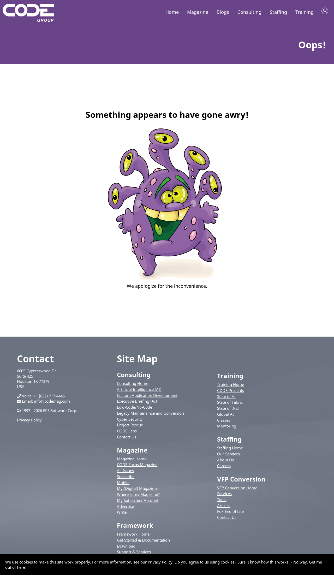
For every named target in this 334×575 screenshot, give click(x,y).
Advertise (125, 507)
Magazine (197, 12)
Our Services (228, 454)
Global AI (225, 415)
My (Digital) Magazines (137, 489)
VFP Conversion (241, 480)
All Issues (125, 471)
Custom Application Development (147, 396)
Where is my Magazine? (138, 495)
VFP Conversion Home (237, 488)
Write (122, 513)
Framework (135, 526)
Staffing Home (230, 448)
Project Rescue (130, 426)
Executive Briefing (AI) (137, 402)
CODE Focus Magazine (137, 465)
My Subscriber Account (137, 501)
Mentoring (226, 427)
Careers (224, 466)
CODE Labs (127, 432)
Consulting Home (132, 384)
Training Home (230, 385)
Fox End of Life (230, 512)
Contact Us (126, 437)
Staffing (278, 12)
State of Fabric (230, 403)
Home (172, 12)
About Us (225, 460)
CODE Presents (230, 391)
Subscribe (125, 477)
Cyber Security (130, 420)
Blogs (223, 12)
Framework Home (133, 535)
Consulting (249, 12)
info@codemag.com (52, 402)
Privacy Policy (29, 421)
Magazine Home (131, 459)
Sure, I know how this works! (263, 562)
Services (224, 494)
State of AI (226, 397)
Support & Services (134, 552)
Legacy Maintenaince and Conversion (150, 414)
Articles (223, 506)
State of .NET (228, 409)
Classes (223, 421)
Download (126, 547)
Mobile (123, 483)
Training (304, 12)
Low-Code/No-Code (134, 408)
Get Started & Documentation (143, 541)
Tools (221, 500)
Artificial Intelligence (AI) (139, 390)
